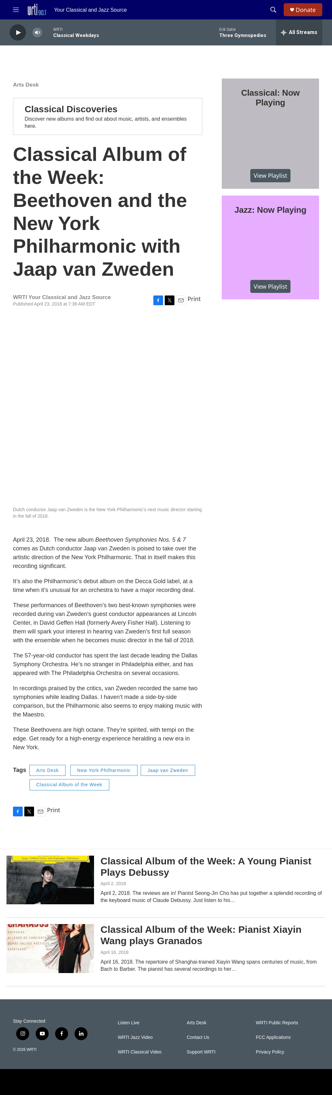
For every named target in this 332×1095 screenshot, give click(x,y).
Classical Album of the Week (69, 784)
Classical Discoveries (71, 109)
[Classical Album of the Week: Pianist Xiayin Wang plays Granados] (50, 948)
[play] (18, 32)
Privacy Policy (270, 1052)
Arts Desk (26, 85)
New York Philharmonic (104, 770)
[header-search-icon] (273, 10)
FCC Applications (273, 1037)
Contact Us (198, 1037)
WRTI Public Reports (277, 1022)
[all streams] (299, 32)
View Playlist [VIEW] (270, 175)
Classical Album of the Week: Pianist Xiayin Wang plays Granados (201, 935)
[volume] (37, 32)
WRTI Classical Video (139, 1052)
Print (194, 299)
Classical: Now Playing (270, 97)
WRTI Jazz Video (135, 1037)
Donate (306, 9)
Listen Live (128, 1022)
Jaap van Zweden (168, 770)
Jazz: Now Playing (270, 210)
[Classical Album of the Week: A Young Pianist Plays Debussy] (50, 880)
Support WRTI (201, 1052)
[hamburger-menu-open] (16, 9)
